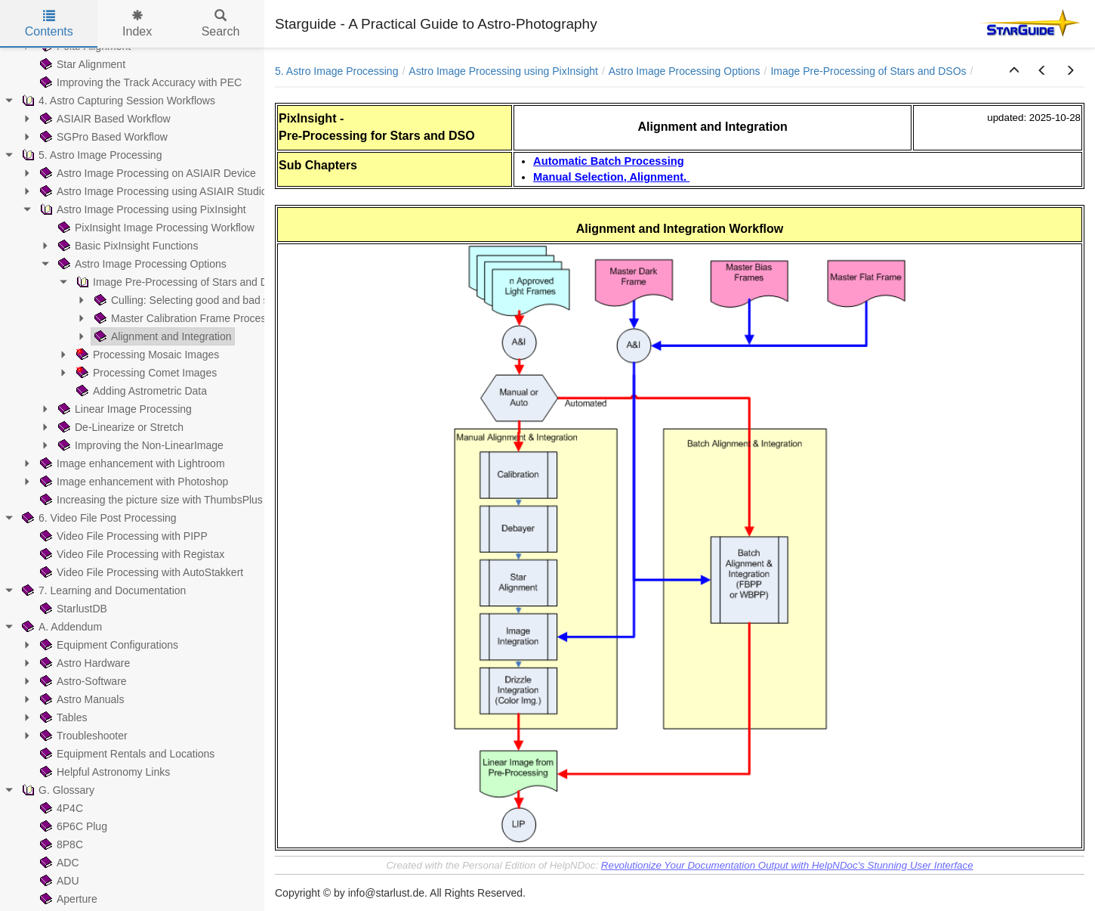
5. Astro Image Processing (336, 71)
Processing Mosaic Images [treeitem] (146, 354)
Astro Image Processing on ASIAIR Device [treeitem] (146, 173)
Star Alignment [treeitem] (81, 64)
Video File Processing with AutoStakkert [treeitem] (140, 572)
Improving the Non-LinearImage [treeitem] (139, 445)
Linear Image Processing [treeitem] (123, 409)
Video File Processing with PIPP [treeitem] (122, 536)
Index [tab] (137, 24)
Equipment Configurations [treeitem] (107, 645)
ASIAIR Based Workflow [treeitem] (104, 119)
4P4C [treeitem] (60, 808)
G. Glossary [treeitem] (56, 790)
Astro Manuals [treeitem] (80, 699)
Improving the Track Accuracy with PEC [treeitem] (139, 82)
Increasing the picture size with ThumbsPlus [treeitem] (150, 500)
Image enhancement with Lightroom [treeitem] (131, 463)
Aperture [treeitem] (67, 899)
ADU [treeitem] (58, 881)
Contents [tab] (49, 24)
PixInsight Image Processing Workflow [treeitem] (154, 227)
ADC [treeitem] (58, 863)
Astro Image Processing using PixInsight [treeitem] (141, 209)
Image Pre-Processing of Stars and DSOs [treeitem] (180, 282)
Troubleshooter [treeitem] (82, 736)
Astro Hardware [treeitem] (83, 663)
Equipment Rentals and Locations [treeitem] (125, 754)
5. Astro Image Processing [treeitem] (90, 155)
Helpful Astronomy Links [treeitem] (103, 772)
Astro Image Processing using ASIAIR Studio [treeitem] (152, 191)
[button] (1014, 71)
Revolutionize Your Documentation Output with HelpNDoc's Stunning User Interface (787, 865)
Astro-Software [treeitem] (82, 681)
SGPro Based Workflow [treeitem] (102, 137)
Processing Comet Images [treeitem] (145, 373)
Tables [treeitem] (62, 717)
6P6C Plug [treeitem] (72, 826)
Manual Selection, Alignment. (611, 177)
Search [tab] (221, 24)
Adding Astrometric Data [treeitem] (140, 391)
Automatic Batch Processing (608, 161)
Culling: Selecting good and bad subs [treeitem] (188, 300)
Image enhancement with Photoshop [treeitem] (132, 482)
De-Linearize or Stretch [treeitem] (119, 427)
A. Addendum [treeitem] (60, 627)
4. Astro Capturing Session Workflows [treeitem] (117, 100)
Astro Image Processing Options (684, 71)
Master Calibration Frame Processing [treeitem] (188, 318)
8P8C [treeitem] (60, 844)
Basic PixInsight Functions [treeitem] (126, 246)
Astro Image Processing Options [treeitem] (141, 264)
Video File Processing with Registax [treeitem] (130, 554)
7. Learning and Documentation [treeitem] (102, 590)
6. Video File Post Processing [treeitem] (98, 518)
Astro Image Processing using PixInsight (503, 71)
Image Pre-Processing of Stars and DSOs (868, 71)
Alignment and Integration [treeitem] (161, 336)
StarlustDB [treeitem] (72, 609)
